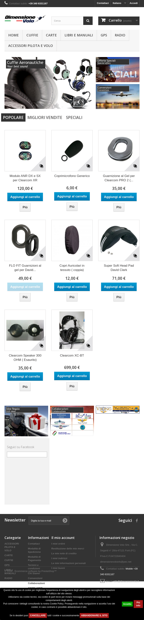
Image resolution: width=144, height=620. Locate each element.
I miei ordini (58, 543)
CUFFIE (32, 35)
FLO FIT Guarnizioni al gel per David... (25, 268)
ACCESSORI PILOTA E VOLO (30, 45)
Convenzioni (35, 578)
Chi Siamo (34, 573)
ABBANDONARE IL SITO (94, 615)
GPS (104, 35)
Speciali (74, 117)
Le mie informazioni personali (68, 563)
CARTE (51, 35)
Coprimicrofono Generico (72, 176)
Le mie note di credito (63, 553)
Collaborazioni (36, 583)
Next (88, 102)
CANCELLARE (38, 615)
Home (13, 35)
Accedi (134, 3)
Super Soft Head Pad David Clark (119, 268)
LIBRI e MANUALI (78, 35)
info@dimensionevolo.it (126, 581)
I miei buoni (58, 568)
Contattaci (103, 3)
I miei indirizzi (59, 558)
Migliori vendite (44, 117)
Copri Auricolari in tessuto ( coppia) (71, 268)
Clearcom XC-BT (72, 355)
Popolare (13, 117)
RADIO (120, 35)
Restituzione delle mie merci (67, 548)
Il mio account (63, 537)
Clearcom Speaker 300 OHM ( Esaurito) (25, 358)
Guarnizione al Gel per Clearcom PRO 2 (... (119, 178)
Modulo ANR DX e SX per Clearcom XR (25, 178)
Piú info (138, 604)
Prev (78, 102)
